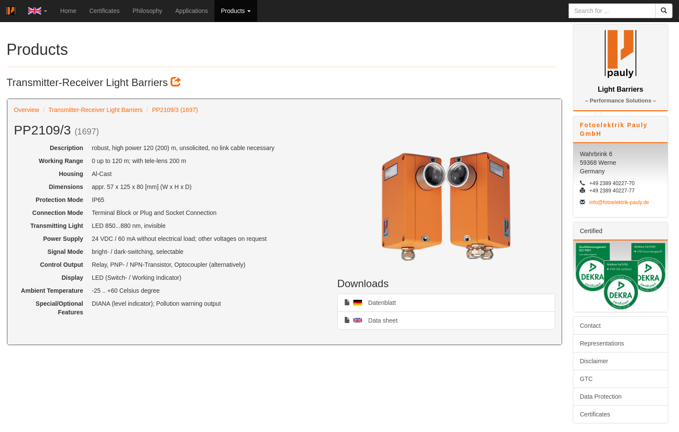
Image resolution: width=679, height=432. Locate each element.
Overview (26, 109)
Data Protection (601, 396)
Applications (191, 10)
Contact (590, 325)
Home (68, 10)
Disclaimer (594, 361)
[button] (38, 11)
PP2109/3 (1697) (175, 109)
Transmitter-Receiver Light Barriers (95, 109)
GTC (586, 378)
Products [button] (236, 10)
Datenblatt (370, 302)
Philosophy (147, 10)
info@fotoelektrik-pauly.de (619, 202)
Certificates (104, 10)
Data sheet (371, 320)
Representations (602, 343)
